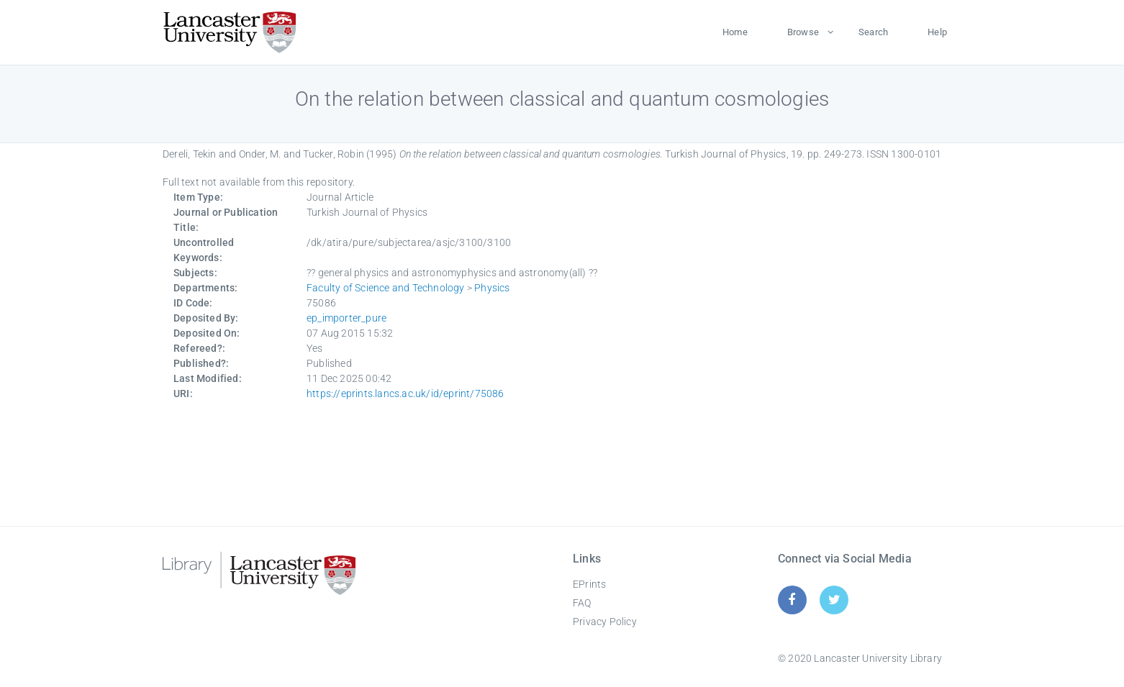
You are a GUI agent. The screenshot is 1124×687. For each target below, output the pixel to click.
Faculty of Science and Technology (386, 288)
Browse (803, 32)
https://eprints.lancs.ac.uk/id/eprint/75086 (405, 393)
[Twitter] (834, 599)
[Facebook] (792, 599)
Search (873, 32)
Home (735, 32)
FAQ (582, 603)
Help (937, 32)
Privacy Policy (605, 621)
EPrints (589, 584)
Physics (491, 288)
